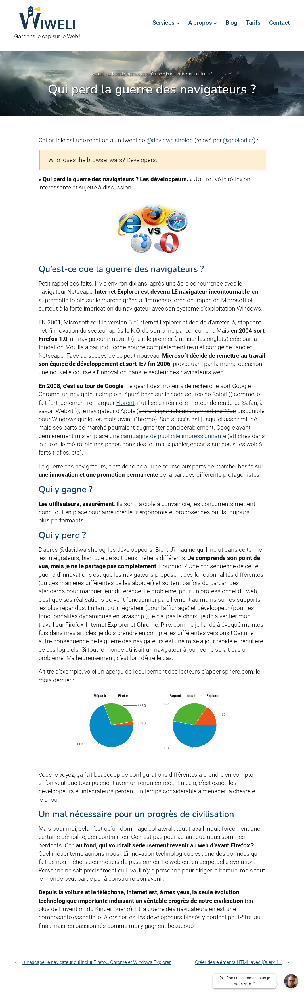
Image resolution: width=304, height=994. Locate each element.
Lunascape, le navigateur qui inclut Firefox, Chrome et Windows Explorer (96, 962)
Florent (125, 402)
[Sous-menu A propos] (215, 23)
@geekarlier (238, 140)
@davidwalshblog (169, 140)
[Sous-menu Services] (178, 23)
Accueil (98, 74)
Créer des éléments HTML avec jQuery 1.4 (238, 962)
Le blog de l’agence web (128, 74)
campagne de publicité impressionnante (173, 436)
